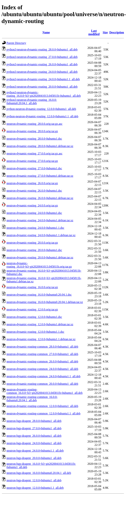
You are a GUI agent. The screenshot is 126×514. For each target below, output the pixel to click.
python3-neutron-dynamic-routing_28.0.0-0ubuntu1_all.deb (41, 49)
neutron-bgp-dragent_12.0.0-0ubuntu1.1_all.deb (35, 487)
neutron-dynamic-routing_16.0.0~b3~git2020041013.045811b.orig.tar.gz (39, 265)
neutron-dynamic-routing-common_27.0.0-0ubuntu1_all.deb (42, 354)
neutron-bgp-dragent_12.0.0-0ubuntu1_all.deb (33, 480)
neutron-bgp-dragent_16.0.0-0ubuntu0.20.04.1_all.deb (38, 472)
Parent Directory (16, 43)
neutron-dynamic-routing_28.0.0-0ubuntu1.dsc (34, 138)
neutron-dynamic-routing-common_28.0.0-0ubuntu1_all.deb (42, 346)
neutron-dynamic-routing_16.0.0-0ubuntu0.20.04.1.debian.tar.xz (44, 302)
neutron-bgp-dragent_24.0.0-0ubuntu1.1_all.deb (35, 450)
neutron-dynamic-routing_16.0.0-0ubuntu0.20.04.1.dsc (39, 294)
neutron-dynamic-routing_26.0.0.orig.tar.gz (32, 183)
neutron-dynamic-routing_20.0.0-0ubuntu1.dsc (34, 250)
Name (46, 32)
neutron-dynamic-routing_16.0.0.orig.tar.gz (32, 287)
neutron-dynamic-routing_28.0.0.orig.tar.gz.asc (34, 123)
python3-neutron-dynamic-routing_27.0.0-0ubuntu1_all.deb (41, 56)
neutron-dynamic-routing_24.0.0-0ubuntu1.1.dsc (35, 227)
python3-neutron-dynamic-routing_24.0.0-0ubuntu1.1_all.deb (43, 79)
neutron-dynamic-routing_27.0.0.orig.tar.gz (32, 160)
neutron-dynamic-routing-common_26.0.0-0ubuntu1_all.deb (42, 361)
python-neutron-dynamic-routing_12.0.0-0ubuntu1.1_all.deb (42, 116)
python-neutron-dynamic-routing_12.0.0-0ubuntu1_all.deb (41, 108)
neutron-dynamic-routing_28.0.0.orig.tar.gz (32, 131)
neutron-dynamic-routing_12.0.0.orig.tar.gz (32, 309)
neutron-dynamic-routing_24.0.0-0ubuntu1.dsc (34, 212)
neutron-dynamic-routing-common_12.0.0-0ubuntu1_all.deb (42, 406)
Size (105, 32)
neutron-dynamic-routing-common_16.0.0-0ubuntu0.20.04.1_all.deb (32, 398)
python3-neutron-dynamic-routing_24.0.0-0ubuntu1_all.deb (41, 71)
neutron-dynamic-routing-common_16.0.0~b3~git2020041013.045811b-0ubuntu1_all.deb (44, 391)
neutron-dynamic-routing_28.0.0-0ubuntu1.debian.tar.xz (39, 146)
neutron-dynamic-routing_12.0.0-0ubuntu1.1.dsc (35, 331)
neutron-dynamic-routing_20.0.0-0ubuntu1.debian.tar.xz (39, 257)
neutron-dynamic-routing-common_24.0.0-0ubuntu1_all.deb (42, 368)
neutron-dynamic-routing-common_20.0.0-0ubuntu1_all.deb (42, 383)
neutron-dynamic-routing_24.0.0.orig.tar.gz (32, 205)
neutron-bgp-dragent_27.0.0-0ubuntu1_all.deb (33, 428)
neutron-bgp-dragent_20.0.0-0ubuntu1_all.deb (33, 458)
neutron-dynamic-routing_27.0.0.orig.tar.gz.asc (34, 153)
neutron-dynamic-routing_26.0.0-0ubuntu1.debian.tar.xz (39, 198)
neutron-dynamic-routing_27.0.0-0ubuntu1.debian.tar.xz (39, 175)
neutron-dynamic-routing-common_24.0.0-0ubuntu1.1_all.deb (43, 376)
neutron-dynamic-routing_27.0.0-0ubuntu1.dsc (34, 168)
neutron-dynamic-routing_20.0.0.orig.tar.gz (32, 242)
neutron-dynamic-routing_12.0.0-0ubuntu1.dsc (34, 316)
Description (116, 32)
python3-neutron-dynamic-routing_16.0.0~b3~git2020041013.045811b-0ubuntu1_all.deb (43, 94)
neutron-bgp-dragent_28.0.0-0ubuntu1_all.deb (33, 420)
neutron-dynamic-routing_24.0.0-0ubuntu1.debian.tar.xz (39, 220)
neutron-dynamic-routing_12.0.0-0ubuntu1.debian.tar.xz (39, 324)
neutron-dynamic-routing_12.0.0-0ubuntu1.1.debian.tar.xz (40, 339)
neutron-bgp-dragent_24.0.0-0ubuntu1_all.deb (33, 443)
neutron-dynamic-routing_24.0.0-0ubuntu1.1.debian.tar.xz (40, 235)
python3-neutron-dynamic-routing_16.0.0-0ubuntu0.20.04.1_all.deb (31, 101)
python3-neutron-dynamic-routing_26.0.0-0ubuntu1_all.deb (41, 64)
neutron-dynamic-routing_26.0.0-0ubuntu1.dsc (34, 190)
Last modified (94, 32)
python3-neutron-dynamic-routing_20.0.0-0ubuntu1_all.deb (41, 86)
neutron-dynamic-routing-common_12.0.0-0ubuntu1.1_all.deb (43, 413)
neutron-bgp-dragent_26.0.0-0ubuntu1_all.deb (33, 435)
